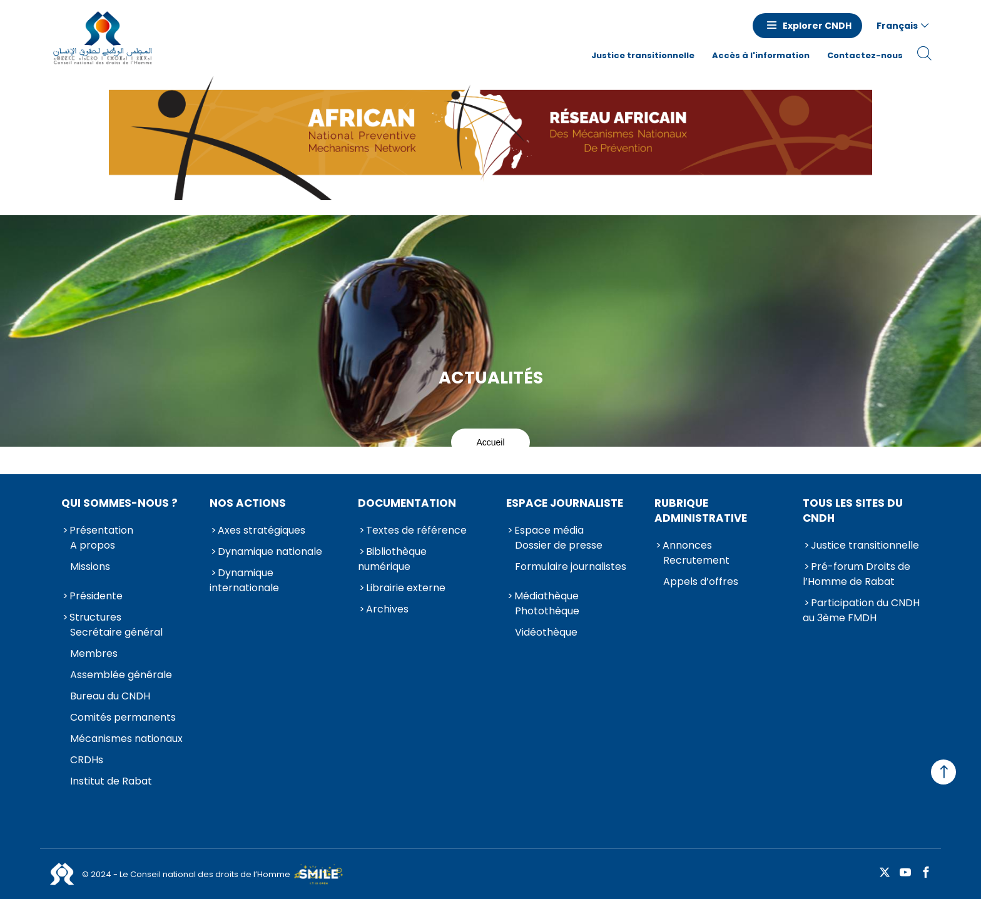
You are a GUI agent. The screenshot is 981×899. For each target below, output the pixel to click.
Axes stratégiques (261, 530)
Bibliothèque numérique (392, 559)
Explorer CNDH (817, 25)
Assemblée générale (121, 675)
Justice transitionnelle (642, 55)
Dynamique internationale (244, 580)
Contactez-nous (865, 55)
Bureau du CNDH (110, 696)
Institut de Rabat (111, 781)
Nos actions (248, 502)
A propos (92, 545)
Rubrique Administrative (700, 510)
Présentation (101, 530)
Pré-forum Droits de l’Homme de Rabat (856, 574)
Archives (387, 609)
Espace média (549, 530)
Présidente (96, 596)
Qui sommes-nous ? (119, 502)
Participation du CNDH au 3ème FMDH (861, 610)
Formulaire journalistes (570, 566)
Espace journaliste (564, 502)
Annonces (687, 545)
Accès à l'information (761, 55)
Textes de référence (416, 530)
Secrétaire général (116, 632)
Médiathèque (546, 596)
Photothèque (547, 611)
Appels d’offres (700, 581)
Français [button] (897, 25)
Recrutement (696, 560)
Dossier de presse (558, 545)
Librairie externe (405, 588)
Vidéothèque (546, 632)
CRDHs (86, 760)
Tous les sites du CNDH (853, 510)
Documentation (407, 502)
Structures (95, 617)
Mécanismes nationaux (126, 738)
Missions (90, 566)
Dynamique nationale (270, 551)
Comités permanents (123, 717)
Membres (94, 653)
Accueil (490, 442)
